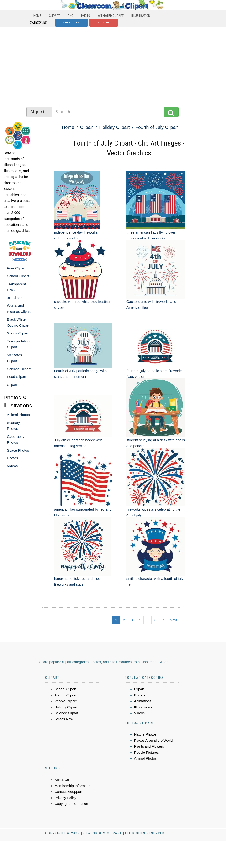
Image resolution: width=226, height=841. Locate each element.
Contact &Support (68, 792)
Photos (12, 458)
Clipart (54, 16)
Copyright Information (71, 804)
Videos (12, 466)
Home (37, 16)
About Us (62, 780)
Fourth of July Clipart (157, 127)
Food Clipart (16, 377)
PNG (70, 16)
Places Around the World (153, 740)
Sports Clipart (17, 333)
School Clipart (18, 276)
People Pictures (146, 752)
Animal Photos (18, 415)
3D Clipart (15, 298)
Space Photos (18, 450)
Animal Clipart (65, 695)
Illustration (140, 16)
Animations (143, 701)
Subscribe (71, 22)
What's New (64, 719)
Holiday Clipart (114, 127)
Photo (85, 16)
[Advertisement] (113, 64)
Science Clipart (19, 369)
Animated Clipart (111, 16)
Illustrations (143, 707)
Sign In (103, 22)
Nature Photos (145, 734)
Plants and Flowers (149, 746)
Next (173, 620)
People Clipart (66, 701)
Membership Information (74, 786)
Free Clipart (16, 268)
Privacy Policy (65, 798)
